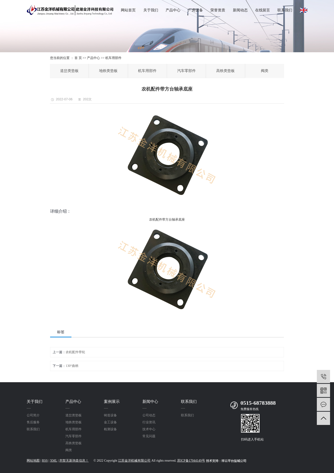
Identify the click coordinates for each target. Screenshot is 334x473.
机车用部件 (113, 58)
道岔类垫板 (69, 71)
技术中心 (148, 429)
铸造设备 (110, 415)
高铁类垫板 (225, 71)
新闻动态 (240, 10)
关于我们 (150, 10)
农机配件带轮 (75, 352)
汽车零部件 (186, 71)
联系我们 (284, 10)
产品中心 (173, 10)
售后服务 (33, 422)
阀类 (264, 71)
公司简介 (33, 415)
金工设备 (110, 422)
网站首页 (128, 10)
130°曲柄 (72, 366)
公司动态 (148, 415)
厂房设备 (195, 10)
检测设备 (110, 429)
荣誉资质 (217, 10)
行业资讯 (148, 422)
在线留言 (262, 10)
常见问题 (148, 436)
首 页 (78, 58)
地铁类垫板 (108, 71)
